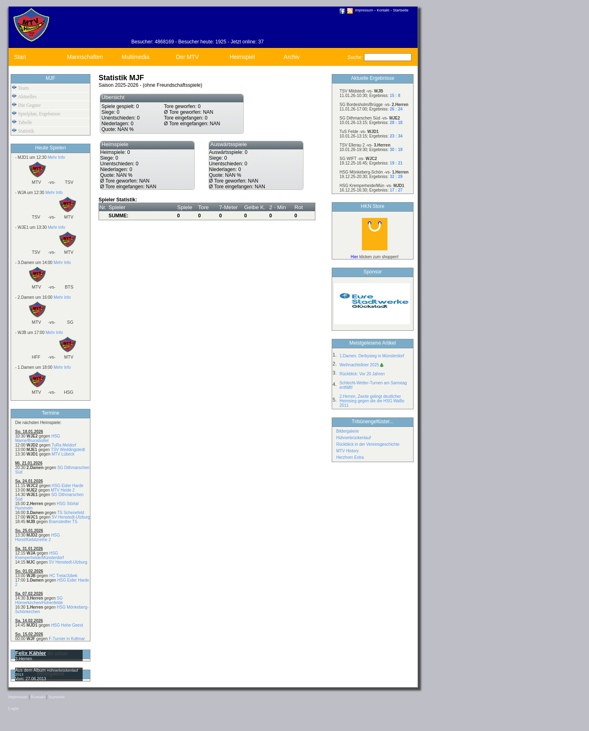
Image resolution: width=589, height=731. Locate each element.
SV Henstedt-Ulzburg (71, 517)
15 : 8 (395, 95)
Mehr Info (56, 157)
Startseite (401, 10)
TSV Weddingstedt (68, 449)
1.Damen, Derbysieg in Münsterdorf (371, 356)
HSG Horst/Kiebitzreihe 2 (37, 537)
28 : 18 (396, 122)
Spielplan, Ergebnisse (36, 114)
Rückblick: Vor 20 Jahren (362, 374)
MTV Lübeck (63, 454)
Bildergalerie (347, 431)
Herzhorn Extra (350, 457)
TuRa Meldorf (64, 445)
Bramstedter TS (63, 521)
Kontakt (383, 10)
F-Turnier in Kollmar (67, 638)
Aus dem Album (31, 670)
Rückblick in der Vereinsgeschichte (368, 444)
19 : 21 (396, 163)
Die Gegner (26, 105)
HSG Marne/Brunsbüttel (37, 438)
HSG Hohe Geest (67, 625)
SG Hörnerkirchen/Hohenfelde (39, 600)
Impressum (364, 10)
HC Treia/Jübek (63, 575)
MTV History (347, 451)
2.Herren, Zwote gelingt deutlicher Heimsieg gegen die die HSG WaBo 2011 (372, 401)
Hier (354, 257)
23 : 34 (396, 136)
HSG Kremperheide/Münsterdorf (39, 555)
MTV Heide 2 (62, 490)
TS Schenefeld (70, 512)
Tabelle (22, 122)
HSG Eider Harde (67, 485)
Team (20, 88)
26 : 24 (396, 109)
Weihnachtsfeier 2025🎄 (361, 365)
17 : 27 (396, 190)
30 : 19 (396, 149)
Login (13, 708)
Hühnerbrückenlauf (353, 437)
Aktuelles (24, 96)
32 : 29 (396, 176)
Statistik (23, 131)
